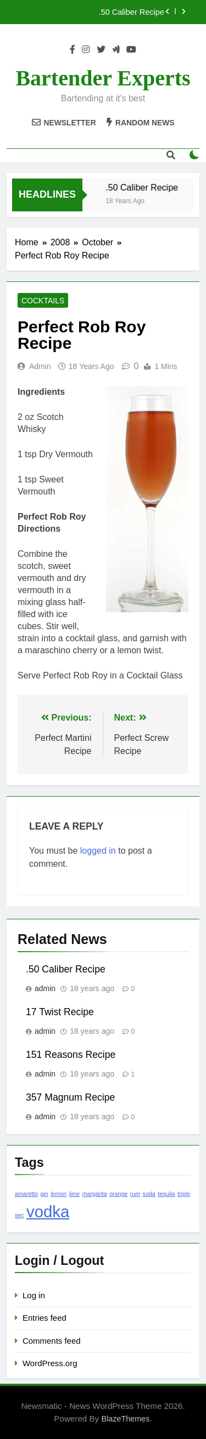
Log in (34, 1295)
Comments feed (52, 1340)
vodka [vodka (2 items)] (47, 1211)
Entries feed (44, 1317)
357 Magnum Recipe (70, 1097)
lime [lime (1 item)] (74, 1193)
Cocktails (42, 300)
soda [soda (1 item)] (149, 1193)
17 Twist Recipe (60, 1011)
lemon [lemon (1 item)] (58, 1193)
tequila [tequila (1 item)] (166, 1193)
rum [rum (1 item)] (135, 1193)
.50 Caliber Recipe (131, 12)
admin (40, 366)
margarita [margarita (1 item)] (94, 1193)
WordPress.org (50, 1363)
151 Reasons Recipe (70, 1054)
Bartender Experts (102, 78)
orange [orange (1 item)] (118, 1193)
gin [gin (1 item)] (44, 1193)
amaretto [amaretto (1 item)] (26, 1193)
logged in (98, 850)
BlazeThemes (125, 1418)
